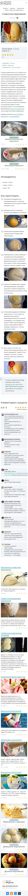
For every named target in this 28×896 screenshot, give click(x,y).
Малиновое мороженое (11, 740)
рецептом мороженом (17, 109)
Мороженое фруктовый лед (13, 677)
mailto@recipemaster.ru (9, 888)
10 (3, 57)
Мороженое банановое (11, 772)
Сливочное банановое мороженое (11, 599)
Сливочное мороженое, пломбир (11, 634)
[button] (26, 3)
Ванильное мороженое (11, 711)
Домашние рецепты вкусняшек (8, 881)
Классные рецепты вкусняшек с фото (5, 3)
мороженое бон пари (11, 384)
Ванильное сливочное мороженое (11, 568)
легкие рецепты (14, 116)
